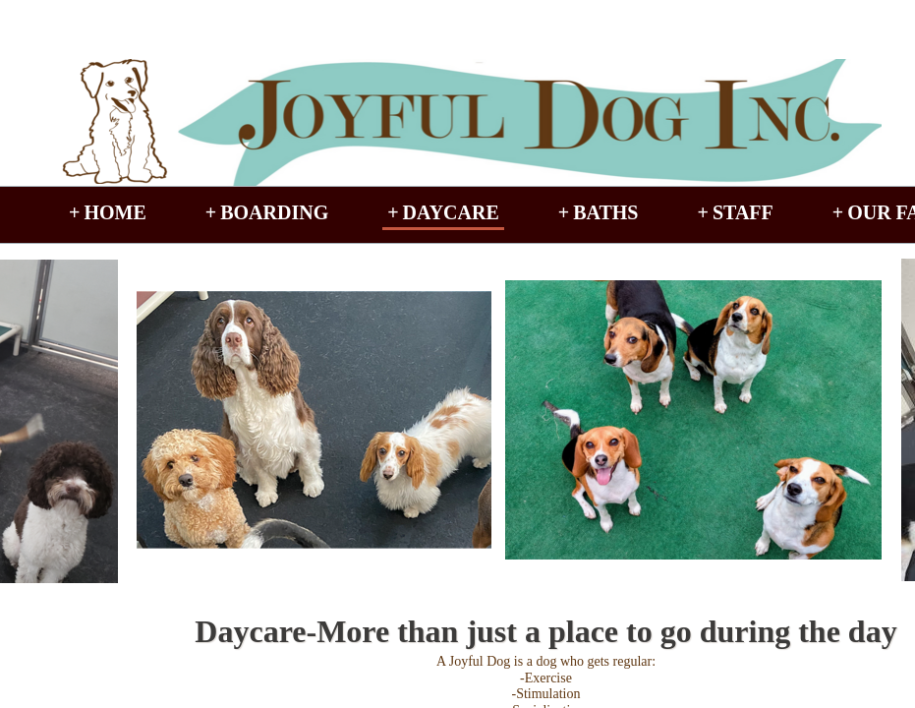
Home (114, 212)
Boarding (274, 212)
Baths (605, 212)
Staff (743, 212)
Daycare (451, 212)
